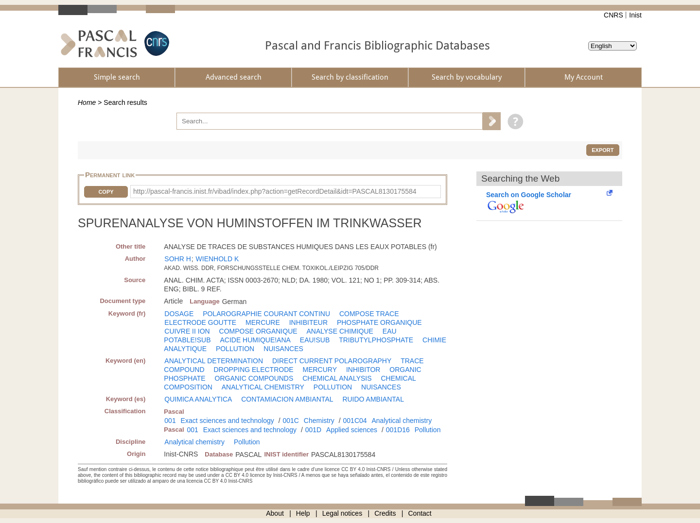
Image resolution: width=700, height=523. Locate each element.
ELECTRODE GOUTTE (200, 322)
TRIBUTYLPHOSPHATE (376, 340)
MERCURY (319, 369)
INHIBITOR (363, 369)
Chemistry (319, 420)
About (275, 513)
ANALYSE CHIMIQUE (340, 331)
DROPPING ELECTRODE (253, 369)
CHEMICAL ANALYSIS (336, 378)
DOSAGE (178, 314)
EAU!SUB (315, 340)
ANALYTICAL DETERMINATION (213, 361)
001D (313, 430)
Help (303, 513)
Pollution (428, 430)
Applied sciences (351, 430)
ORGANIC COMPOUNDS (254, 378)
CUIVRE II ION (187, 331)
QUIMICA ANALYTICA (198, 399)
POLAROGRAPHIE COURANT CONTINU (266, 314)
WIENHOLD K (217, 259)
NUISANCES (283, 349)
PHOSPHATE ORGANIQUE (379, 322)
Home (87, 102)
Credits (385, 513)
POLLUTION (235, 349)
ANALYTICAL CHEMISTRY (263, 387)
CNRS (613, 15)
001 (169, 420)
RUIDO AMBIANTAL (373, 399)
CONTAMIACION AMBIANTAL (287, 399)
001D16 (398, 430)
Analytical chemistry (401, 420)
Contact (420, 513)
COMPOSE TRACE (369, 314)
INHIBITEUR (308, 322)
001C (290, 420)
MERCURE (262, 322)
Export (602, 150)
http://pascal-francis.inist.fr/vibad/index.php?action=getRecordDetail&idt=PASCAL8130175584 (275, 191)
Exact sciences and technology (227, 420)
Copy (105, 192)
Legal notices (342, 513)
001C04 (355, 420)
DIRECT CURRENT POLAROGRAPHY (331, 361)
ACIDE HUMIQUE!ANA (255, 340)
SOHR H (177, 259)
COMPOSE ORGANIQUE (258, 331)
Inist (635, 15)
